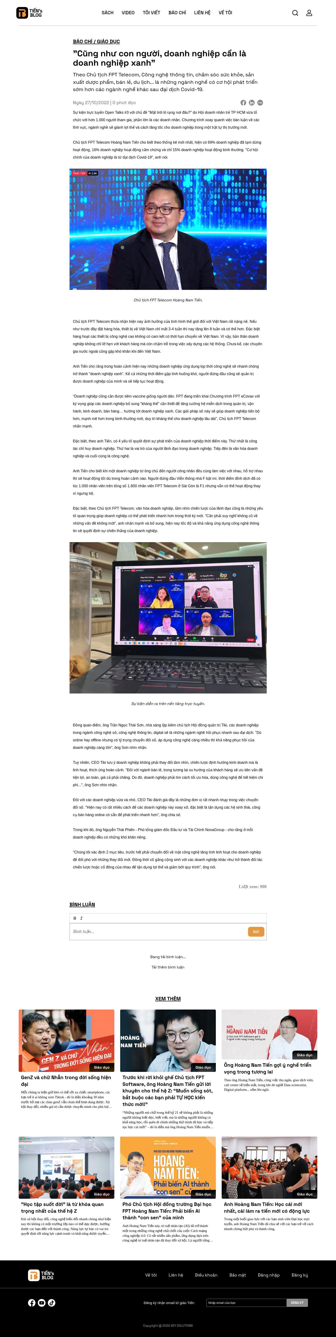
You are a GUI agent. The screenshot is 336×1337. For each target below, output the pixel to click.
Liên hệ (202, 13)
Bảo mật (237, 1275)
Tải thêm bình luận (168, 967)
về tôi (225, 13)
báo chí (177, 13)
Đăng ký (300, 1275)
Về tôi (151, 1275)
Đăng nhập (269, 1275)
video (128, 13)
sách (108, 13)
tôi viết (151, 13)
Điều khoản (206, 1275)
